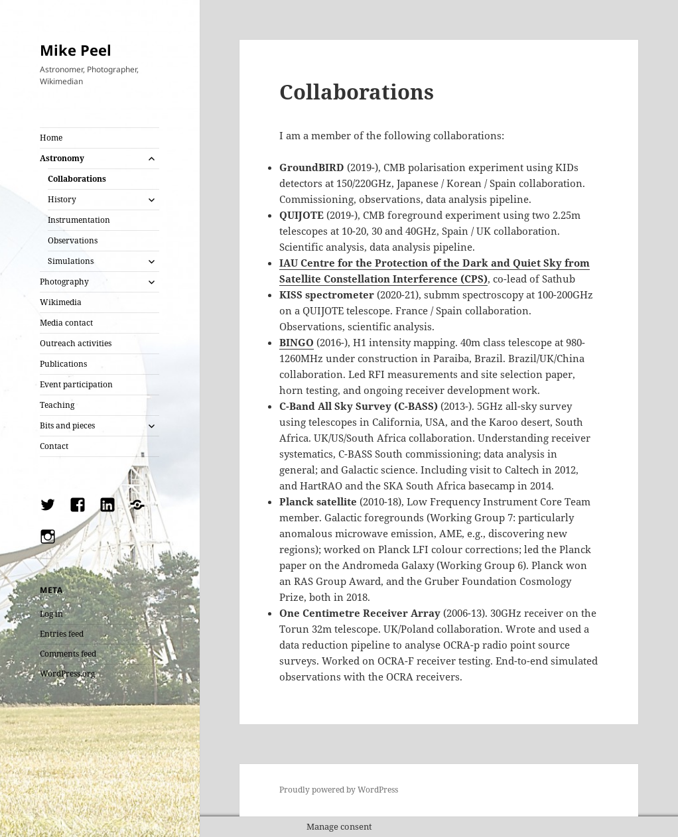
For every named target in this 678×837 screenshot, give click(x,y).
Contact (54, 446)
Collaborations (77, 178)
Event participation (76, 384)
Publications (63, 363)
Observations (73, 240)
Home (51, 137)
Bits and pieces (67, 425)
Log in (51, 613)
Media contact (66, 322)
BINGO (296, 342)
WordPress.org (67, 673)
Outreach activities (75, 343)
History (62, 199)
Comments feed (68, 653)
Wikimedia (61, 302)
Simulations (71, 261)
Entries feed (62, 633)
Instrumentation (79, 219)
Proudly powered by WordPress (338, 789)
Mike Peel (75, 50)
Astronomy (62, 158)
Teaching (57, 405)
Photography (64, 281)
